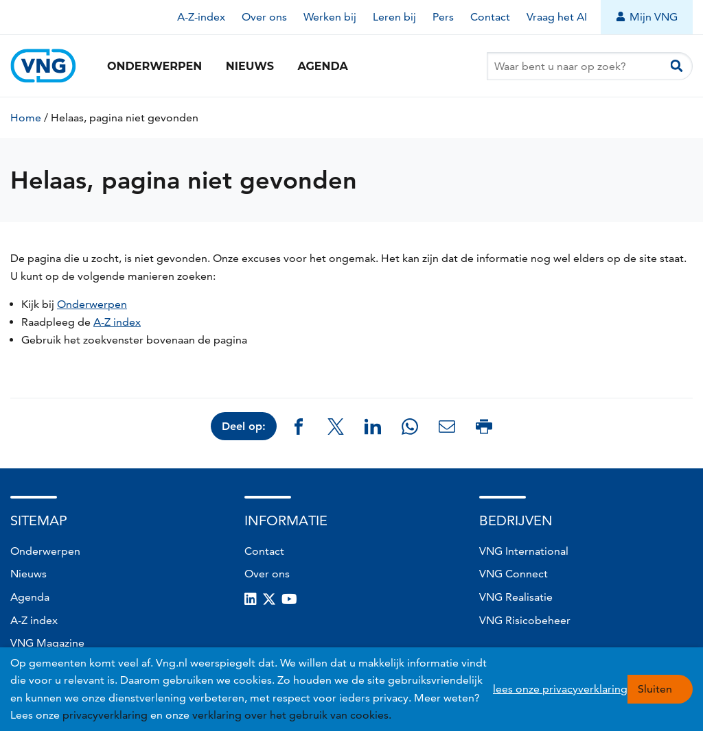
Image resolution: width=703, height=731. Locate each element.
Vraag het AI (557, 16)
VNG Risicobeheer (525, 620)
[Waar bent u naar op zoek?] (590, 66)
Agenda (322, 66)
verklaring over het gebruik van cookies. (291, 714)
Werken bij (329, 16)
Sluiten (655, 688)
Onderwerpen (154, 66)
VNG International (523, 551)
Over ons (264, 16)
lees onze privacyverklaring (560, 688)
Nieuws (250, 66)
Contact (490, 16)
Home (25, 117)
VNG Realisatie (516, 596)
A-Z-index (201, 16)
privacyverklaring (105, 714)
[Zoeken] (676, 66)
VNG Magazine (47, 642)
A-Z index (117, 321)
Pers (443, 16)
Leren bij (394, 16)
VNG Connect (513, 573)
